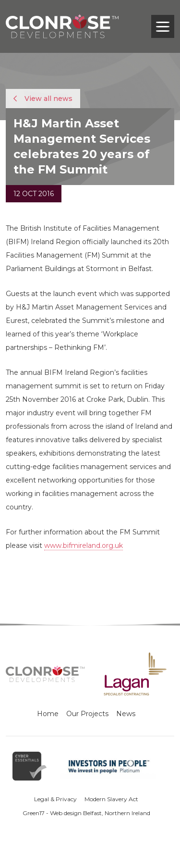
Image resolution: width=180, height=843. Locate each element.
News (125, 713)
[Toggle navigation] (162, 26)
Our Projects (87, 713)
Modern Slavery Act (111, 799)
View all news (42, 98)
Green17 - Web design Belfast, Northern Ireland (86, 813)
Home (48, 713)
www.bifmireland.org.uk (83, 545)
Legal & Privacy (55, 799)
